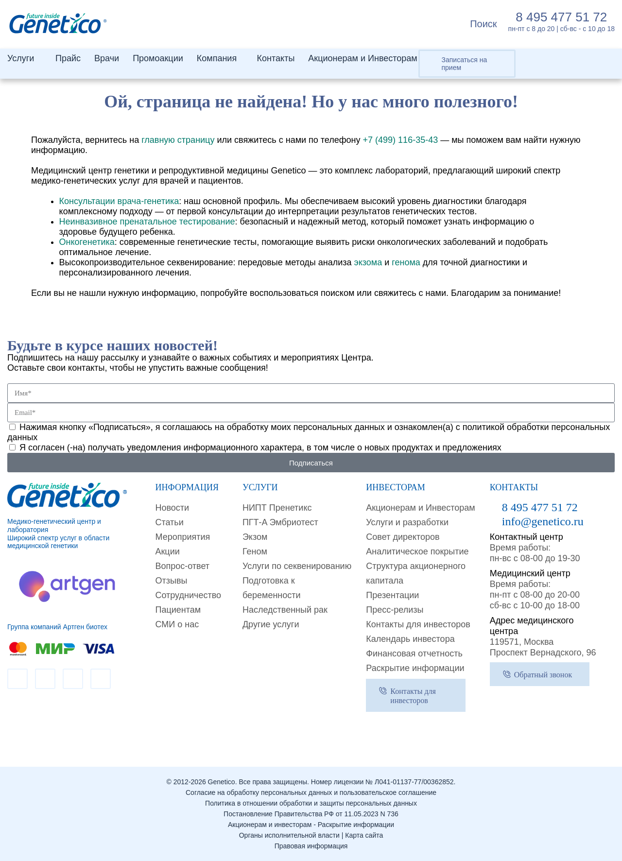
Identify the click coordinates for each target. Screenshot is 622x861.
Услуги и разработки (407, 522)
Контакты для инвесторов (418, 624)
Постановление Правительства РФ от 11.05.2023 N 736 (311, 814)
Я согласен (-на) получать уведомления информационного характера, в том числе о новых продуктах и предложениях (260, 447)
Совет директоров (402, 537)
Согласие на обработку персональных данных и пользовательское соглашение (311, 792)
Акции (167, 551)
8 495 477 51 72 (561, 17)
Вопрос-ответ (182, 566)
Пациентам (178, 610)
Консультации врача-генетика (119, 201)
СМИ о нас (177, 624)
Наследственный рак (285, 610)
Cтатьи (169, 522)
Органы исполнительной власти (289, 835)
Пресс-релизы (394, 610)
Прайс (68, 58)
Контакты (276, 58)
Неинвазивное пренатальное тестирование (147, 221)
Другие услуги (270, 624)
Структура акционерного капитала (416, 573)
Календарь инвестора (410, 639)
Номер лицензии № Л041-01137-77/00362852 (382, 782)
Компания (217, 58)
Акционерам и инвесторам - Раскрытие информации (311, 824)
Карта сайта (364, 835)
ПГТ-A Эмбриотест (280, 522)
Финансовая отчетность (414, 653)
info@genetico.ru (543, 521)
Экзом (254, 537)
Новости (172, 508)
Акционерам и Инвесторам (362, 58)
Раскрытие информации (415, 668)
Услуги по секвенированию (296, 566)
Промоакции (158, 58)
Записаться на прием (464, 63)
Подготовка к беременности (271, 588)
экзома (368, 262)
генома (406, 262)
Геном (254, 551)
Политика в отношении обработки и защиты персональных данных (311, 803)
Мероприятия (182, 537)
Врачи (106, 58)
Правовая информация (311, 846)
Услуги (20, 58)
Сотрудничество (188, 595)
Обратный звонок (543, 675)
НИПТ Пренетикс (277, 508)
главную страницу (177, 140)
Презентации (392, 595)
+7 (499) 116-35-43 (400, 140)
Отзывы (171, 580)
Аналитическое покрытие (417, 551)
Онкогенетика (87, 242)
